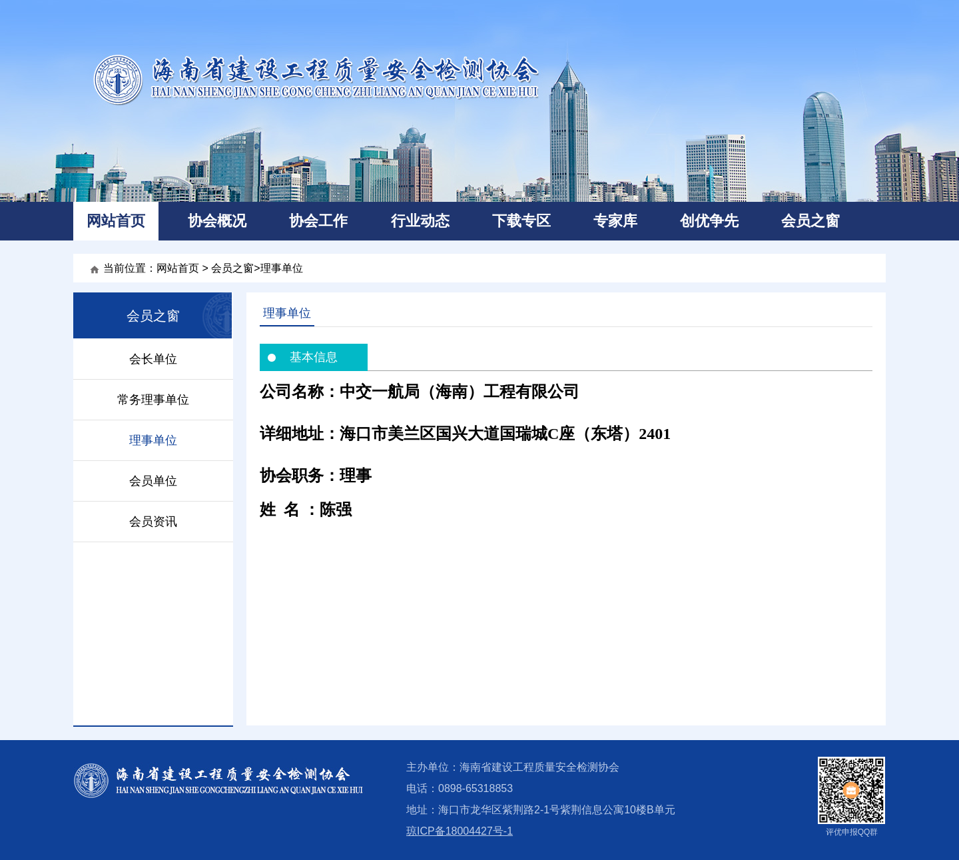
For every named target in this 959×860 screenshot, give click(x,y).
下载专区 (521, 221)
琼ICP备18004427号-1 (459, 831)
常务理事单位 (153, 399)
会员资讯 (153, 521)
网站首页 (116, 221)
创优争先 (709, 221)
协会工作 (318, 221)
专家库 (615, 221)
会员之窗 (810, 221)
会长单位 (153, 359)
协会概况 (217, 221)
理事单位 (281, 268)
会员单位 (153, 481)
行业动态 (420, 221)
